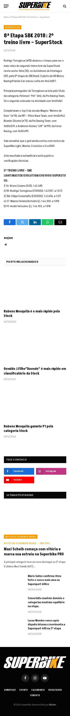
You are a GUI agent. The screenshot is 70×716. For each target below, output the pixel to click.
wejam (8, 238)
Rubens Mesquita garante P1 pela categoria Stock (28, 428)
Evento (23, 690)
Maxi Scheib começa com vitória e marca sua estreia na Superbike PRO (34, 552)
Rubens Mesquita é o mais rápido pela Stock (32, 313)
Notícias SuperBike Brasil (20, 536)
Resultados (55, 690)
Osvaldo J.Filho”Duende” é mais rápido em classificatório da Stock (35, 371)
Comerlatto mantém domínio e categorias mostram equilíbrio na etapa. (46, 602)
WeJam (52, 704)
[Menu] (6, 6)
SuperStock (12, 27)
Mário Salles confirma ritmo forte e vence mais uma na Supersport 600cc (44, 580)
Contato (35, 695)
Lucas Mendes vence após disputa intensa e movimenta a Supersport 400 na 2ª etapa (46, 625)
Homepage (10, 690)
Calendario (38, 690)
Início (6, 17)
